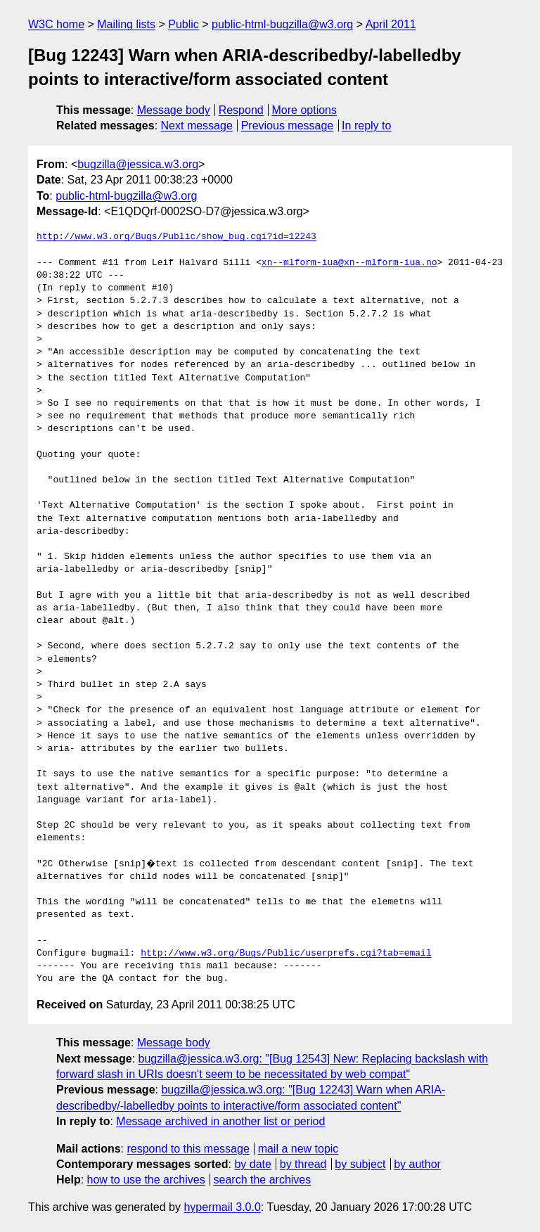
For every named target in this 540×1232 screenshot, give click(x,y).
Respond (241, 110)
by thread (303, 1164)
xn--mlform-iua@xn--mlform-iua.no (349, 263)
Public (183, 24)
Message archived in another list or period (220, 1121)
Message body (173, 110)
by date (252, 1164)
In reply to (366, 125)
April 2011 (391, 24)
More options (305, 110)
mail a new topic (298, 1149)
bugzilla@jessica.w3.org (137, 164)
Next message (197, 125)
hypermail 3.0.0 (222, 1207)
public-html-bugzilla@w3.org (282, 24)
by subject (360, 1164)
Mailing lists (126, 24)
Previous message (287, 125)
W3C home (56, 24)
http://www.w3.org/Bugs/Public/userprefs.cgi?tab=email (286, 953)
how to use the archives (146, 1180)
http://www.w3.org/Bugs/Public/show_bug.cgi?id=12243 (176, 237)
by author (417, 1164)
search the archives (262, 1180)
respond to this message (188, 1149)
